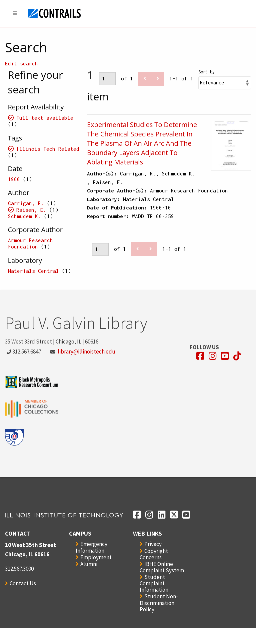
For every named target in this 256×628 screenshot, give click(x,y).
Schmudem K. (26, 216)
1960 (14, 179)
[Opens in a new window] (200, 356)
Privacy (153, 544)
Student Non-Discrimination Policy (159, 603)
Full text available (44, 118)
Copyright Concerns (154, 554)
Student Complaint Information (154, 583)
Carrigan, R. (26, 203)
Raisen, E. (31, 210)
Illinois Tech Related (47, 149)
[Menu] (15, 13)
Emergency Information (91, 547)
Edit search (21, 63)
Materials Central (33, 271)
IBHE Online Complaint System (162, 567)
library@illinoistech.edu (86, 351)
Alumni (88, 564)
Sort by (206, 71)
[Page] (107, 78)
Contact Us (23, 583)
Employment (96, 557)
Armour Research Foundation (30, 243)
